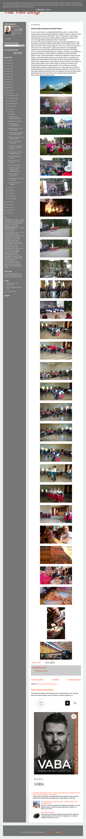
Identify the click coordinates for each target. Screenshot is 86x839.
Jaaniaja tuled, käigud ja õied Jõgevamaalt (15, 133)
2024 (8, 66)
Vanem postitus (74, 680)
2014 (8, 93)
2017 (8, 85)
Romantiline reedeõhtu (15, 121)
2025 (8, 63)
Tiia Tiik (16, 26)
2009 (8, 213)
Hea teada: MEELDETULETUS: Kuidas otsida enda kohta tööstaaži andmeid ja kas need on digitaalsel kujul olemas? (56, 793)
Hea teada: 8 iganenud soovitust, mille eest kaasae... (15, 147)
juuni (10, 112)
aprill (10, 190)
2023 (8, 68)
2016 (8, 87)
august (10, 106)
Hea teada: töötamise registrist (14, 183)
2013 (8, 202)
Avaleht (55, 680)
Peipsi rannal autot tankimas (14, 161)
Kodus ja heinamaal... (15, 165)
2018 (8, 82)
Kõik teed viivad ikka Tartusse (14, 157)
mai (9, 188)
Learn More (40, 10)
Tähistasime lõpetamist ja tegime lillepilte (16, 138)
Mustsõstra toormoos (47, 812)
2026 (8, 60)
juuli (9, 109)
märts (10, 193)
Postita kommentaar (41, 671)
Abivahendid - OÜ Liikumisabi (11, 284)
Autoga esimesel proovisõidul (13, 174)
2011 (8, 207)
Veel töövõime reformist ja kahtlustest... (16, 179)
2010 (8, 210)
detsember (11, 95)
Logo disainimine (11, 291)
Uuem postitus (37, 680)
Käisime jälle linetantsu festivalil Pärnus (15, 152)
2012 (8, 205)
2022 (8, 71)
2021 (8, 74)
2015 (8, 90)
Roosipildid (11, 114)
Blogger (62, 832)
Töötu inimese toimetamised (42, 690)
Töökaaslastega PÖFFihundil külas (14, 117)
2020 (8, 77)
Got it (48, 10)
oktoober (11, 101)
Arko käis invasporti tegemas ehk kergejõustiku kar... (14, 169)
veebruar (11, 196)
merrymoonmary (50, 832)
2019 (8, 79)
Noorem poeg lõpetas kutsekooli (14, 142)
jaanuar (10, 198)
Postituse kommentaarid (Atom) (47, 684)
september (11, 103)
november (11, 98)
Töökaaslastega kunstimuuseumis (14, 124)
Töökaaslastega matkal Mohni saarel (15, 129)
